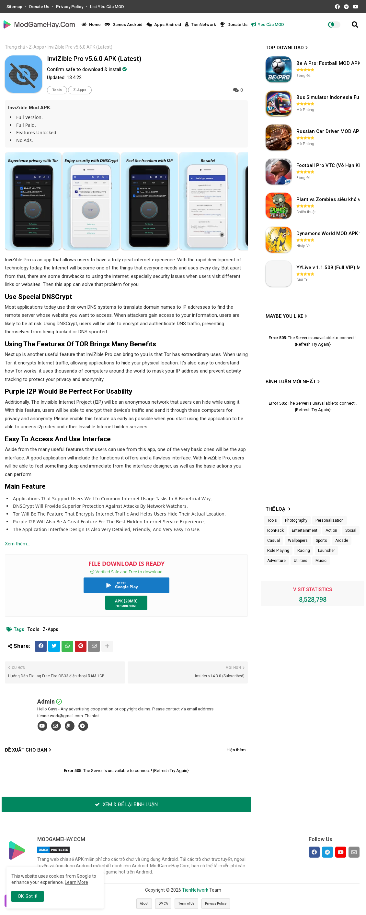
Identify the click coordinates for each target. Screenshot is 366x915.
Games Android (124, 24)
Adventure (276, 560)
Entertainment (304, 530)
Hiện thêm (236, 749)
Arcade (341, 540)
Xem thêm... (17, 544)
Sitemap (14, 6)
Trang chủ (15, 47)
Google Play (126, 586)
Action (331, 530)
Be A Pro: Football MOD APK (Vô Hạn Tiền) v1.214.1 (328, 63)
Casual (273, 540)
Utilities (300, 560)
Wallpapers (298, 540)
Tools (57, 90)
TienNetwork (200, 24)
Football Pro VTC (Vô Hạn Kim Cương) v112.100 (328, 165)
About (144, 903)
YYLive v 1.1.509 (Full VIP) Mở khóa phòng (328, 267)
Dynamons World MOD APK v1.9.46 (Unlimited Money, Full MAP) (328, 233)
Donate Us (39, 6)
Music (320, 560)
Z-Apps (36, 47)
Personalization (329, 520)
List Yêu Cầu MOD (107, 6)
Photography (296, 520)
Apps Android (163, 24)
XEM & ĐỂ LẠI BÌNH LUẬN (126, 804)
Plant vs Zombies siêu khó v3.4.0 (328, 199)
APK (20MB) (126, 601)
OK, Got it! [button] (27, 896)
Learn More (76, 882)
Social (350, 530)
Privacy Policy (70, 6)
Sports (321, 540)
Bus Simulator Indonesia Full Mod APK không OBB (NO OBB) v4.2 (328, 97)
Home (91, 24)
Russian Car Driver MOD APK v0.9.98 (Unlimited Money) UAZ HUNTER (328, 131)
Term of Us (186, 903)
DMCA (163, 903)
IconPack (275, 530)
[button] (355, 24)
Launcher (326, 550)
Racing (303, 550)
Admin (46, 701)
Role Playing (278, 550)
